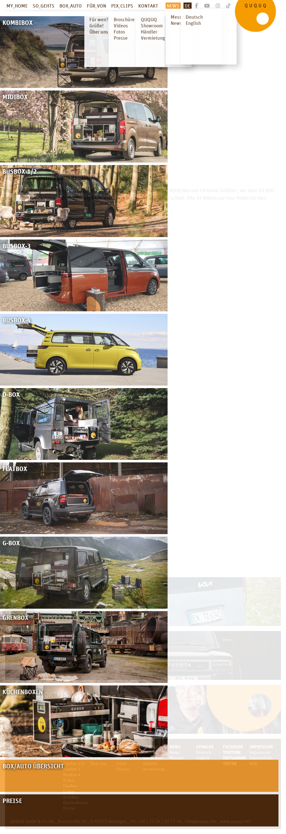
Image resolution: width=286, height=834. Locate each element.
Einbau (43, 758)
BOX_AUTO (70, 6)
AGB (253, 763)
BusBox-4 (71, 774)
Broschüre (125, 752)
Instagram (234, 758)
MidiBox (70, 758)
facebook (233, 746)
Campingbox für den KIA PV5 (60, 586)
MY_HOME (17, 6)
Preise (69, 808)
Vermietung (154, 769)
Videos (122, 758)
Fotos (121, 763)
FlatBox (70, 785)
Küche (42, 769)
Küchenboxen (75, 802)
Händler (150, 763)
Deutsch (203, 752)
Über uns (98, 763)
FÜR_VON (96, 6)
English (202, 758)
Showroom (152, 758)
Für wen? (98, 752)
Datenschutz (260, 758)
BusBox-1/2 (74, 763)
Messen (176, 758)
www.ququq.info (235, 821)
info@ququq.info (200, 821)
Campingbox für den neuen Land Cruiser (82, 640)
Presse (122, 769)
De (187, 6)
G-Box (68, 791)
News (173, 6)
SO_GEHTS (43, 6)
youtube (232, 752)
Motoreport (45, 190)
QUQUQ (150, 752)
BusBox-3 (71, 769)
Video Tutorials (39, 694)
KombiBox (72, 752)
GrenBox (71, 797)
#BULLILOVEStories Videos (33, 205)
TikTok (230, 763)
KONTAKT (148, 6)
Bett (40, 763)
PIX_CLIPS (122, 6)
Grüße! (96, 758)
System (43, 752)
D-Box (68, 780)
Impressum (261, 746)
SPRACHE (205, 746)
